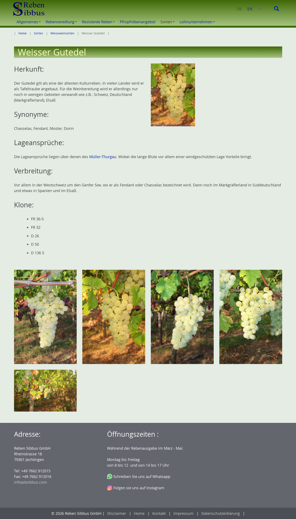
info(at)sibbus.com (30, 482)
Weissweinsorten (62, 33)
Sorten (38, 33)
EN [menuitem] (249, 8)
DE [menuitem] (239, 8)
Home (22, 33)
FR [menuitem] (260, 8)
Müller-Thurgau (102, 156)
